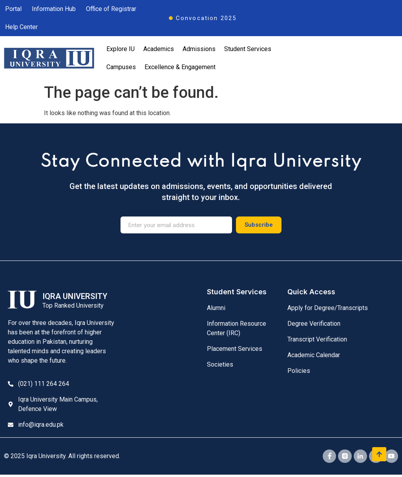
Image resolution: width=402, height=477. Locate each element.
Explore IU (120, 49)
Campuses (121, 67)
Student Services (247, 49)
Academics (158, 49)
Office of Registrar (111, 9)
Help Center (21, 27)
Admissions (199, 49)
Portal (13, 9)
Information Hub (54, 9)
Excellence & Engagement (180, 67)
